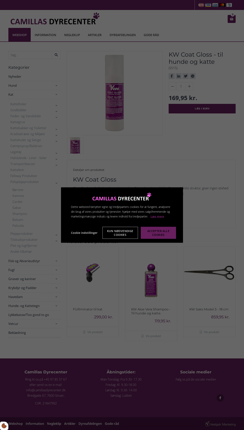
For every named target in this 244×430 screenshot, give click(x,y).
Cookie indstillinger (84, 233)
